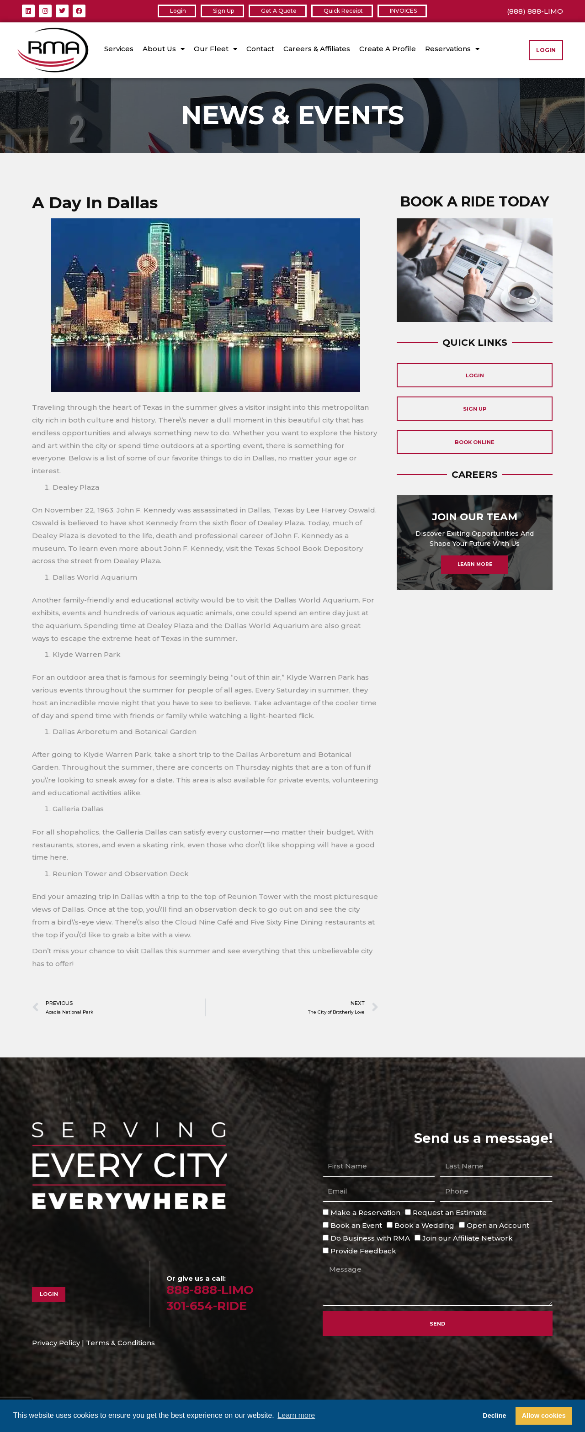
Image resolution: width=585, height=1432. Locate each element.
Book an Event (356, 1226)
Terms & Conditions (120, 1344)
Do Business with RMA (370, 1239)
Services (118, 48)
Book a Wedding (424, 1226)
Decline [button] (494, 1415)
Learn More (475, 583)
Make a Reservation (365, 1214)
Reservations (452, 49)
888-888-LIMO (215, 1291)
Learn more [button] (296, 1415)
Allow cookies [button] (544, 1415)
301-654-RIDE (212, 1307)
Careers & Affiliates (316, 48)
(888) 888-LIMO (535, 11)
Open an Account (498, 1226)
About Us (164, 49)
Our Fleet (215, 49)
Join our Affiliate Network (467, 1239)
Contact (260, 48)
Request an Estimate (450, 1214)
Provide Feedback (363, 1251)
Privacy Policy (56, 1344)
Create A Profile (387, 48)
